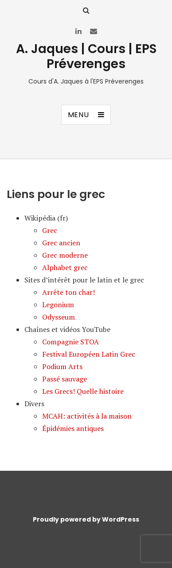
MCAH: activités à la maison (87, 416)
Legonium (58, 304)
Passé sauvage (64, 379)
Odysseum (58, 317)
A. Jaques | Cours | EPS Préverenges (86, 56)
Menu (78, 115)
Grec (49, 230)
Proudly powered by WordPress (86, 519)
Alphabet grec (65, 267)
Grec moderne (65, 255)
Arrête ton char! (68, 292)
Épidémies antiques (73, 428)
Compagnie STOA (70, 342)
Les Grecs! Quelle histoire (83, 391)
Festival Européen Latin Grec (88, 354)
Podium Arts (62, 366)
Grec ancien (61, 243)
